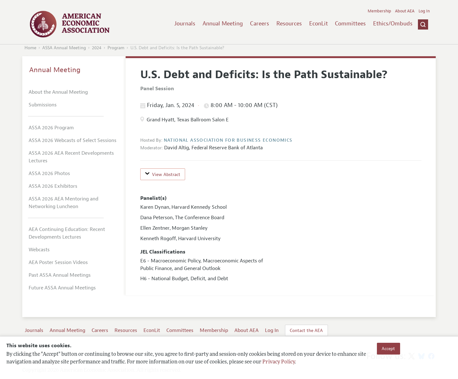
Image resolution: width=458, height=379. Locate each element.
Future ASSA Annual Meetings (62, 288)
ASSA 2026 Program (51, 128)
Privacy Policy (278, 362)
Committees (350, 23)
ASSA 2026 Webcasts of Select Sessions (72, 140)
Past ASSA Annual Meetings (60, 275)
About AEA (404, 11)
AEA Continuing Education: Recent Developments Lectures (67, 233)
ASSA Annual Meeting (64, 48)
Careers (259, 23)
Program (116, 48)
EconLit (318, 23)
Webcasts (39, 250)
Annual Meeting (223, 23)
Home (30, 48)
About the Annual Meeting (58, 92)
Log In (424, 11)
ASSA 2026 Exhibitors (53, 186)
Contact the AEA (306, 330)
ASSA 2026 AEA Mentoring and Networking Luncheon (63, 203)
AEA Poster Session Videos (58, 262)
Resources (289, 23)
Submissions (43, 105)
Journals (184, 23)
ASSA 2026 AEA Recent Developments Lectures (71, 157)
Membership (379, 11)
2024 (96, 48)
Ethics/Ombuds (393, 23)
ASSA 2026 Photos (49, 173)
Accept (388, 348)
